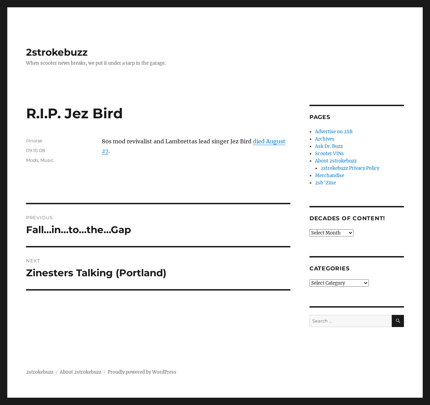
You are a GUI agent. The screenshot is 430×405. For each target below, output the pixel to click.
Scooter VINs (329, 154)
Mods (32, 160)
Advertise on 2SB (334, 132)
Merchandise (329, 175)
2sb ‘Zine (325, 183)
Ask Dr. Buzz (329, 146)
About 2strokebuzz (336, 161)
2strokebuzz (57, 52)
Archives (324, 139)
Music (46, 160)
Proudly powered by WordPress (142, 372)
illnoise (34, 140)
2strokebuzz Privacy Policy (350, 168)
